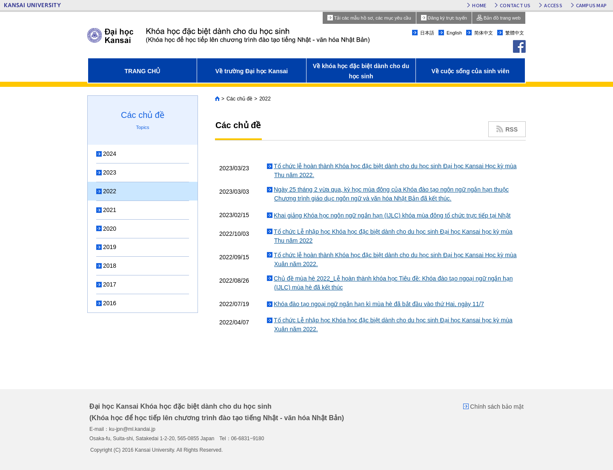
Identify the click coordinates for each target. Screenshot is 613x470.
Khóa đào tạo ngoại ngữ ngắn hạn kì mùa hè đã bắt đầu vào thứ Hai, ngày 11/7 (379, 304)
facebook (519, 46)
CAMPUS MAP (591, 5)
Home (217, 99)
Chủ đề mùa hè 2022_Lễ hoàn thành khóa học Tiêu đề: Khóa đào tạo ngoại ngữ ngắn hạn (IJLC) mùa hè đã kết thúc (393, 283)
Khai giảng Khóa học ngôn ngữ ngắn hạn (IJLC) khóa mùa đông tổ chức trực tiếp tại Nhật (392, 215)
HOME (479, 5)
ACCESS (553, 5)
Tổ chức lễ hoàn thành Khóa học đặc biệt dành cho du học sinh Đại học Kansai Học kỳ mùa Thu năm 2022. (395, 170)
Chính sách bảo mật (497, 406)
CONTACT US (515, 5)
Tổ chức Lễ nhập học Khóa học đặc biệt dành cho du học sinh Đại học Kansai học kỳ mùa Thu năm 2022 (393, 236)
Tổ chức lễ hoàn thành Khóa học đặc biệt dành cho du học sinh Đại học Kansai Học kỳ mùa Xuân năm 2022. (395, 259)
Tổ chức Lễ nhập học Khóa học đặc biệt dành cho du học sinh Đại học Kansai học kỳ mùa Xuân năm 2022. (393, 324)
